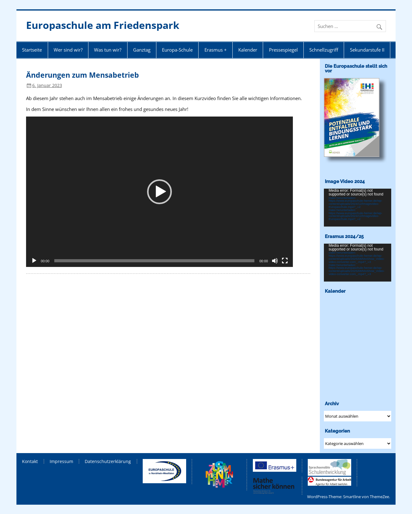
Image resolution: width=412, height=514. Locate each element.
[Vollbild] (285, 261)
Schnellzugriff (323, 50)
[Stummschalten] (275, 261)
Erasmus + (215, 50)
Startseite (32, 50)
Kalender (247, 50)
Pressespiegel (283, 50)
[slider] (154, 260)
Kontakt (30, 461)
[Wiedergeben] (34, 261)
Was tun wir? (107, 50)
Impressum (61, 461)
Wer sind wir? (68, 50)
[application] (159, 192)
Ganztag (141, 50)
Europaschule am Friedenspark (102, 25)
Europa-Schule (177, 50)
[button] (159, 191)
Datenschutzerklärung (108, 461)
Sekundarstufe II (367, 50)
